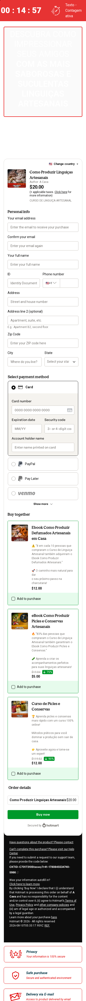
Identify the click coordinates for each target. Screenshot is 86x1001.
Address (14, 293)
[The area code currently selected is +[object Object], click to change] (51, 283)
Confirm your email (21, 237)
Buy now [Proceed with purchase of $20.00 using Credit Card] (43, 815)
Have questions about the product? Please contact (41, 842)
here (54, 917)
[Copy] (43, 869)
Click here (61, 192)
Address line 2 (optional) (25, 311)
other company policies (54, 904)
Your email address (22, 218)
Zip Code (14, 334)
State (48, 353)
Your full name (18, 255)
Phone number (53, 274)
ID (9, 274)
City (10, 353)
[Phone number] (69, 283)
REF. (47, 925)
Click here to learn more (24, 884)
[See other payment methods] (43, 504)
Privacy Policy (24, 904)
